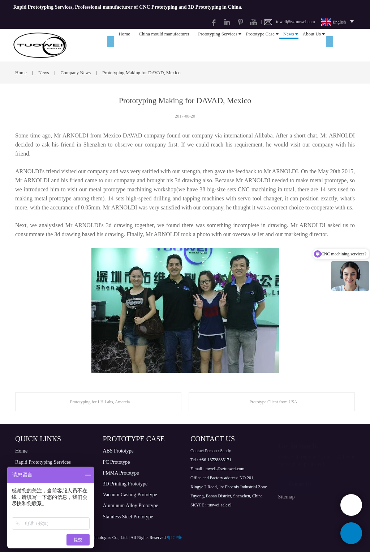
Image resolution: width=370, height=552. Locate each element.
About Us (312, 45)
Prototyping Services (217, 45)
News (288, 45)
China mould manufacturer (164, 45)
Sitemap (286, 497)
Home (124, 45)
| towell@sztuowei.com (288, 21)
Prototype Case (260, 45)
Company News (76, 72)
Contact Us (300, 480)
